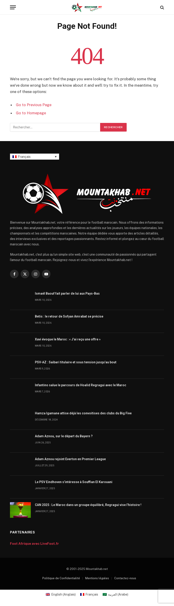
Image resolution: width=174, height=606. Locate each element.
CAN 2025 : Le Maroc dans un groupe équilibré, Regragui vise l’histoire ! (88, 505)
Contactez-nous (125, 578)
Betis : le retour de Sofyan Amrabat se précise (69, 316)
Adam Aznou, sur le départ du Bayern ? (64, 436)
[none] (34, 157)
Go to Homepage (31, 113)
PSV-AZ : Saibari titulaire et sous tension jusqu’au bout (75, 362)
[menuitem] (34, 157)
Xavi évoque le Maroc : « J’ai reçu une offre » (68, 339)
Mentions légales (97, 578)
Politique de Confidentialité (61, 578)
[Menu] (13, 7)
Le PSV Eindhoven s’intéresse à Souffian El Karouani (73, 482)
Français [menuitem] (24, 157)
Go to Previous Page (33, 105)
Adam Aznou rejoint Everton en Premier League (70, 459)
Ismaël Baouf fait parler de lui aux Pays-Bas (67, 293)
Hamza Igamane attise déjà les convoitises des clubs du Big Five (83, 413)
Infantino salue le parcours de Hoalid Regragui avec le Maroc (80, 385)
